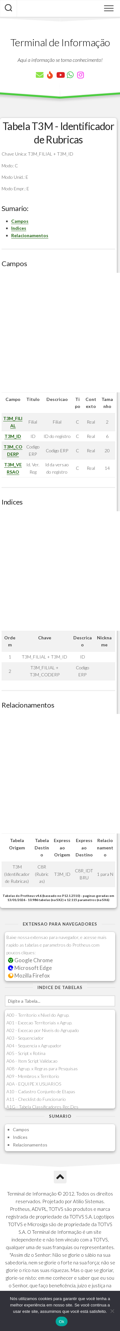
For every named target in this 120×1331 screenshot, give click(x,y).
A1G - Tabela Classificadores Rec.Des (42, 1106)
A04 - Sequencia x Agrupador (33, 1045)
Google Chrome (30, 960)
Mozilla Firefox (29, 975)
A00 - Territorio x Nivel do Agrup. (37, 1015)
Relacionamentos (29, 235)
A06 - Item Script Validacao (32, 1061)
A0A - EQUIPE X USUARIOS (33, 1084)
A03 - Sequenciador (25, 1038)
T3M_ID (12, 436)
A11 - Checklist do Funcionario (36, 1099)
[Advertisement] (60, 332)
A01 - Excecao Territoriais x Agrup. (39, 1022)
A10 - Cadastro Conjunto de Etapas (40, 1091)
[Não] (112, 1311)
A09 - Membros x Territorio (32, 1076)
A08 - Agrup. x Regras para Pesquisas (42, 1068)
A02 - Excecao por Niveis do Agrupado (42, 1030)
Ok (61, 1321)
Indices (18, 228)
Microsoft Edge (30, 967)
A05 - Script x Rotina (25, 1053)
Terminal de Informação (60, 42)
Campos (19, 221)
